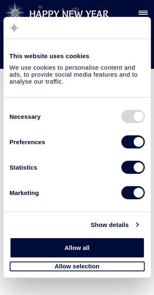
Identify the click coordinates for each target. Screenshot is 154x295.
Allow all (77, 247)
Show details (110, 224)
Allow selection (77, 266)
